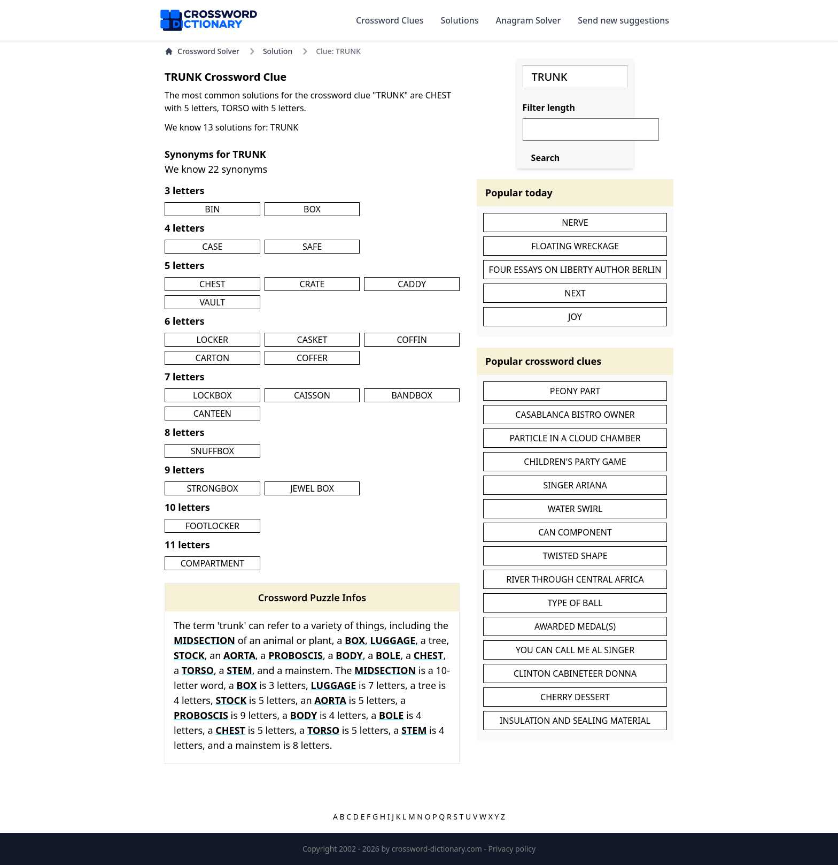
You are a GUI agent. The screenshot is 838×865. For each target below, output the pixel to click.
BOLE (388, 655)
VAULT (212, 302)
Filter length (549, 107)
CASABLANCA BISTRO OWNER (574, 414)
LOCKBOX (212, 395)
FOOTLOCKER (212, 526)
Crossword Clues (390, 20)
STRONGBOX (212, 488)
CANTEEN (212, 413)
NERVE (575, 222)
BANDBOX (411, 395)
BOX (312, 209)
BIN (212, 209)
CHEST (212, 284)
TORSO (198, 670)
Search (545, 158)
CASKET (312, 340)
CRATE (312, 284)
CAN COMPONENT (575, 532)
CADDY (412, 284)
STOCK (189, 655)
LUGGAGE (393, 640)
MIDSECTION (204, 640)
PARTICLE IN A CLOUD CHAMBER (574, 438)
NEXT (574, 293)
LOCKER (212, 340)
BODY (349, 655)
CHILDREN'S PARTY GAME (575, 462)
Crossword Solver (202, 51)
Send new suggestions (623, 20)
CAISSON (312, 395)
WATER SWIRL (575, 509)
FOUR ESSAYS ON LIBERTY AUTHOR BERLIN (575, 269)
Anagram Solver (528, 20)
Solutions (460, 20)
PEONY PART (575, 391)
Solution (277, 51)
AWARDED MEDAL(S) (575, 626)
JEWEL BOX (312, 488)
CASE (212, 246)
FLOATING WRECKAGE (575, 246)
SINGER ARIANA (575, 485)
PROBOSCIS (295, 655)
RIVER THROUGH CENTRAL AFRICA (575, 579)
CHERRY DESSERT (575, 697)
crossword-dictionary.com (438, 849)
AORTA (239, 655)
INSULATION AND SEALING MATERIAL (575, 720)
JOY (575, 317)
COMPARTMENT (212, 563)
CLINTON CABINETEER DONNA (575, 673)
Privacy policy (512, 849)
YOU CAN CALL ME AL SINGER (575, 650)
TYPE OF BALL (574, 603)
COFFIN (411, 340)
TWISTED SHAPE (574, 556)
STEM (239, 670)
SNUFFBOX (212, 451)
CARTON (213, 358)
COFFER (312, 358)
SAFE (312, 246)
